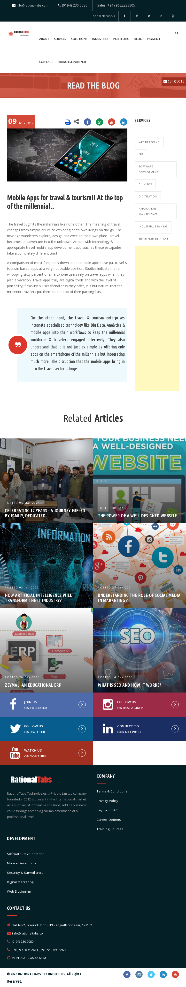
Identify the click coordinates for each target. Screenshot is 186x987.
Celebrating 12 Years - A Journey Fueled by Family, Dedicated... (45, 513)
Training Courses (110, 829)
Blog (138, 39)
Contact (46, 62)
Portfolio (121, 39)
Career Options (109, 819)
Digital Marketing (20, 882)
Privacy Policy (107, 801)
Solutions (79, 39)
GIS (141, 154)
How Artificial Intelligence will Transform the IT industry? (38, 598)
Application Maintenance (148, 211)
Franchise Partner (72, 62)
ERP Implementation (153, 238)
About (44, 39)
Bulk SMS (145, 184)
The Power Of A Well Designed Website (137, 515)
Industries (100, 39)
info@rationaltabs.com (32, 5)
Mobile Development (23, 863)
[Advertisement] (157, 318)
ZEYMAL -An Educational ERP (33, 685)
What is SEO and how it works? (129, 685)
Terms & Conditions (112, 791)
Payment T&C (107, 810)
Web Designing (149, 142)
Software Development (148, 169)
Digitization (148, 196)
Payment (153, 39)
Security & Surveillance (25, 872)
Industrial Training (153, 226)
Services (60, 39)
